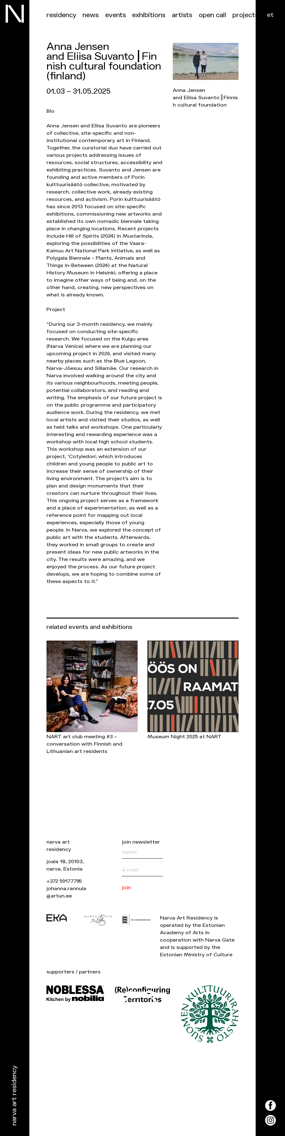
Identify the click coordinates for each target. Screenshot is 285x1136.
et (270, 14)
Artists (182, 15)
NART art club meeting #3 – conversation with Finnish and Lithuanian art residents (84, 744)
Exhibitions (148, 15)
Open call (212, 15)
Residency (61, 15)
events (115, 15)
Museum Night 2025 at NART (184, 736)
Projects (245, 15)
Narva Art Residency (14, 1096)
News (91, 15)
